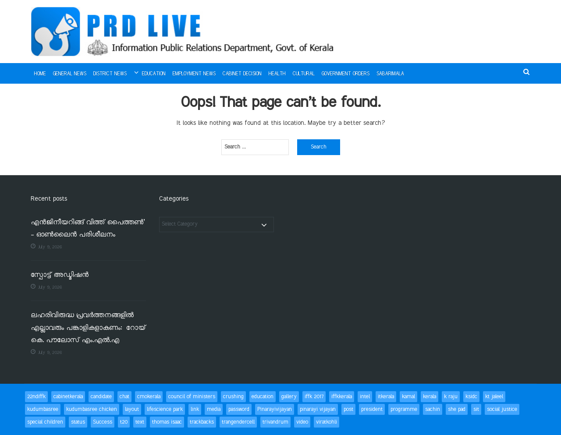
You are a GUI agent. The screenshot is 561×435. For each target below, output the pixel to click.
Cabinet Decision (242, 74)
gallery (289, 396)
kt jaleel (494, 396)
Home (40, 74)
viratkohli (326, 422)
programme (404, 409)
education (262, 396)
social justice (502, 409)
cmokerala (148, 396)
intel (365, 396)
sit (476, 409)
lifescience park (165, 409)
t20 (124, 422)
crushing (233, 396)
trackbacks (202, 422)
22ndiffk (36, 396)
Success (102, 422)
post (348, 409)
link (195, 409)
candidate (101, 396)
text (139, 422)
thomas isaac (167, 422)
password (238, 409)
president (372, 409)
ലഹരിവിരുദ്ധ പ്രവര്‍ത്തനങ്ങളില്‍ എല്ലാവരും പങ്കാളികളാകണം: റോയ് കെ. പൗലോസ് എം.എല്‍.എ (88, 328)
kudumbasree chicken (91, 409)
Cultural (304, 74)
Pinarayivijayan (274, 409)
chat (124, 396)
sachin (432, 409)
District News (110, 74)
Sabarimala (390, 74)
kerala (429, 396)
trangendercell (238, 422)
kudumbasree (42, 409)
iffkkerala (341, 396)
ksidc (471, 396)
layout (132, 409)
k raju (451, 396)
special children (45, 422)
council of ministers (191, 396)
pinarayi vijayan (318, 409)
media (213, 409)
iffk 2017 (314, 396)
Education (154, 74)
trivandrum (275, 422)
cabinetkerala (68, 396)
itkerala (386, 396)
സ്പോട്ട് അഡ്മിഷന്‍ (60, 275)
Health (277, 74)
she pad (456, 409)
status (78, 422)
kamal (408, 396)
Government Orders (345, 74)
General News (69, 74)
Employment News (194, 74)
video (302, 422)
